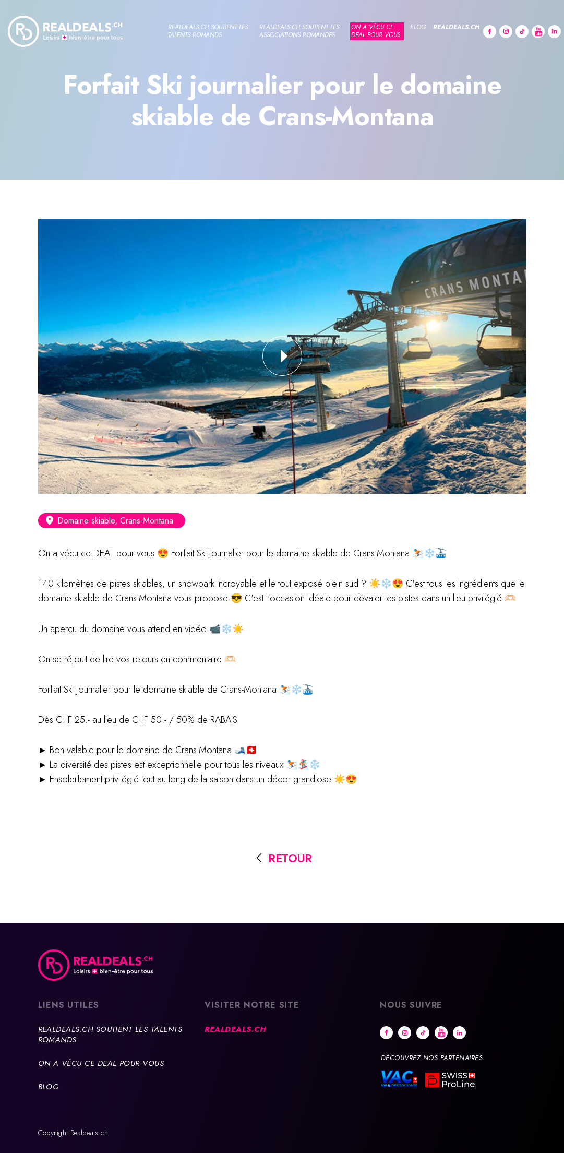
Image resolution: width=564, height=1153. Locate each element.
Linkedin (554, 31)
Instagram (505, 31)
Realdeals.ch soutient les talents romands (208, 31)
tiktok (522, 31)
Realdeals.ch (456, 27)
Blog (418, 27)
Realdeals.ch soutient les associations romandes (299, 31)
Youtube (538, 31)
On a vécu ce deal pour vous (375, 31)
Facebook (489, 31)
